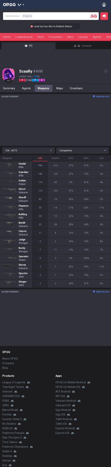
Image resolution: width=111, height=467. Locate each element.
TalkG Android (64, 419)
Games (6, 460)
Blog (5, 367)
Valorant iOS (63, 405)
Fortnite (7, 414)
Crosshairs (55, 37)
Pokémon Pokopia (13, 432)
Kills (40, 158)
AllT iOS (60, 396)
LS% (101, 158)
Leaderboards (24, 37)
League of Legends (13, 382)
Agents (97, 37)
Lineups (83, 37)
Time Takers (9, 442)
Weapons (43, 88)
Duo (4, 465)
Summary (9, 88)
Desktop (7, 455)
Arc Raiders (9, 423)
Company (8, 363)
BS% (86, 158)
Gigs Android (63, 409)
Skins (70, 37)
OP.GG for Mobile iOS (68, 386)
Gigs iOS (60, 414)
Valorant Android (66, 400)
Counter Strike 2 (12, 419)
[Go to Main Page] (9, 4)
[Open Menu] (104, 4)
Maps (59, 88)
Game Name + (19, 16)
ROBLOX (7, 428)
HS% (71, 158)
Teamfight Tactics (13, 386)
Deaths (55, 158)
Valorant (7, 391)
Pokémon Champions (15, 446)
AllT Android (63, 391)
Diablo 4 (7, 451)
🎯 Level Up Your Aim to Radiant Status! (56, 26)
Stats (40, 37)
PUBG (5, 400)
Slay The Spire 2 (12, 437)
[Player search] (93, 16)
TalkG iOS (61, 423)
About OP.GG (10, 358)
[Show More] (21, 4)
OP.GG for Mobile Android (71, 382)
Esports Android (65, 428)
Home (7, 37)
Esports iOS (62, 432)
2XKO (5, 405)
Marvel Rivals (10, 409)
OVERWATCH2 (11, 396)
